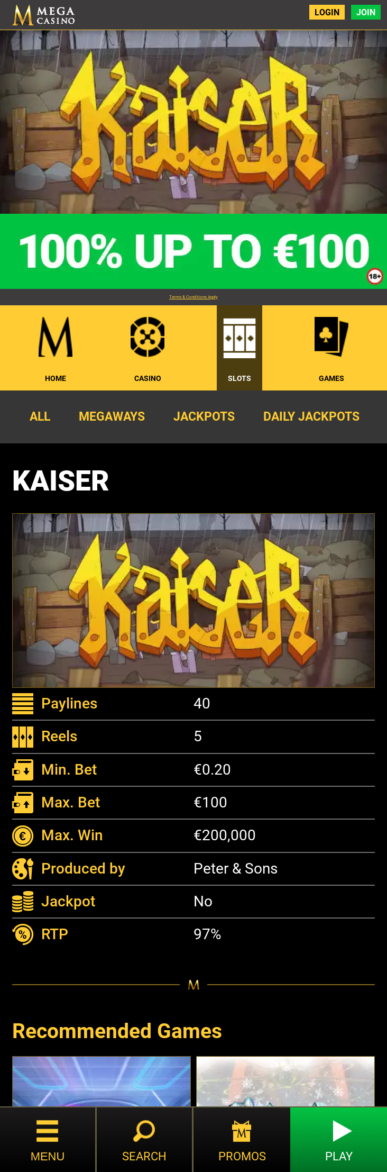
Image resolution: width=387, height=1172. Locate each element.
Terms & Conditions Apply (193, 297)
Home (55, 378)
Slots (239, 378)
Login (327, 12)
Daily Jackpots (311, 416)
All (40, 416)
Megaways (112, 416)
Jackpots (204, 416)
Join (365, 12)
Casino (147, 378)
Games (331, 378)
